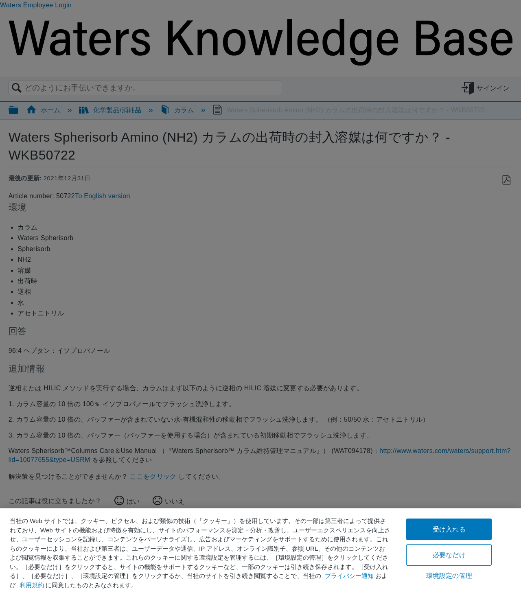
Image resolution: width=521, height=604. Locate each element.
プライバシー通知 (349, 575)
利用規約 (32, 585)
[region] (260, 556)
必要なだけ (449, 554)
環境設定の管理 (449, 575)
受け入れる (449, 529)
